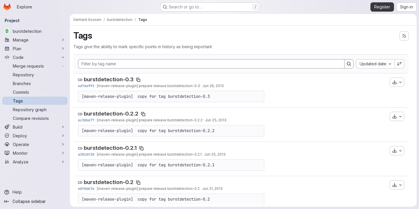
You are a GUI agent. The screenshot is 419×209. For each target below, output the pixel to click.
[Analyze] (35, 162)
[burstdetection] (35, 31)
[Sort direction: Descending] (399, 64)
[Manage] (35, 40)
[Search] (349, 64)
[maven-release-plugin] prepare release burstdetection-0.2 (148, 188)
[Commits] (35, 92)
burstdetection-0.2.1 (110, 148)
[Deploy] (35, 135)
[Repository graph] (35, 109)
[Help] (35, 192)
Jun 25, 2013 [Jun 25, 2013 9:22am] (215, 154)
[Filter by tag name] (211, 64)
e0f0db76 (86, 188)
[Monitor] (35, 153)
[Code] (35, 57)
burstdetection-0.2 (109, 182)
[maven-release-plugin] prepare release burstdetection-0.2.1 (149, 154)
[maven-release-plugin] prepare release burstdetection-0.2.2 (150, 120)
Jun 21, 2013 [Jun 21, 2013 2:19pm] (212, 188)
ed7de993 (86, 86)
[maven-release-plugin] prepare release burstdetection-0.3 (148, 86)
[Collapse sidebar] (35, 201)
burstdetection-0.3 (109, 79)
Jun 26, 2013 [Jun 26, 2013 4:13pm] (213, 86)
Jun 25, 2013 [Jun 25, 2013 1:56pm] (215, 120)
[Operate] (35, 144)
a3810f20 (86, 154)
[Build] (35, 127)
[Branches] (35, 83)
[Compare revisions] (35, 118)
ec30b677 (86, 120)
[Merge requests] (35, 66)
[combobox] (375, 64)
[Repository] (35, 75)
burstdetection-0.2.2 (111, 113)
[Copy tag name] (138, 79)
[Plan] (35, 48)
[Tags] (35, 101)
